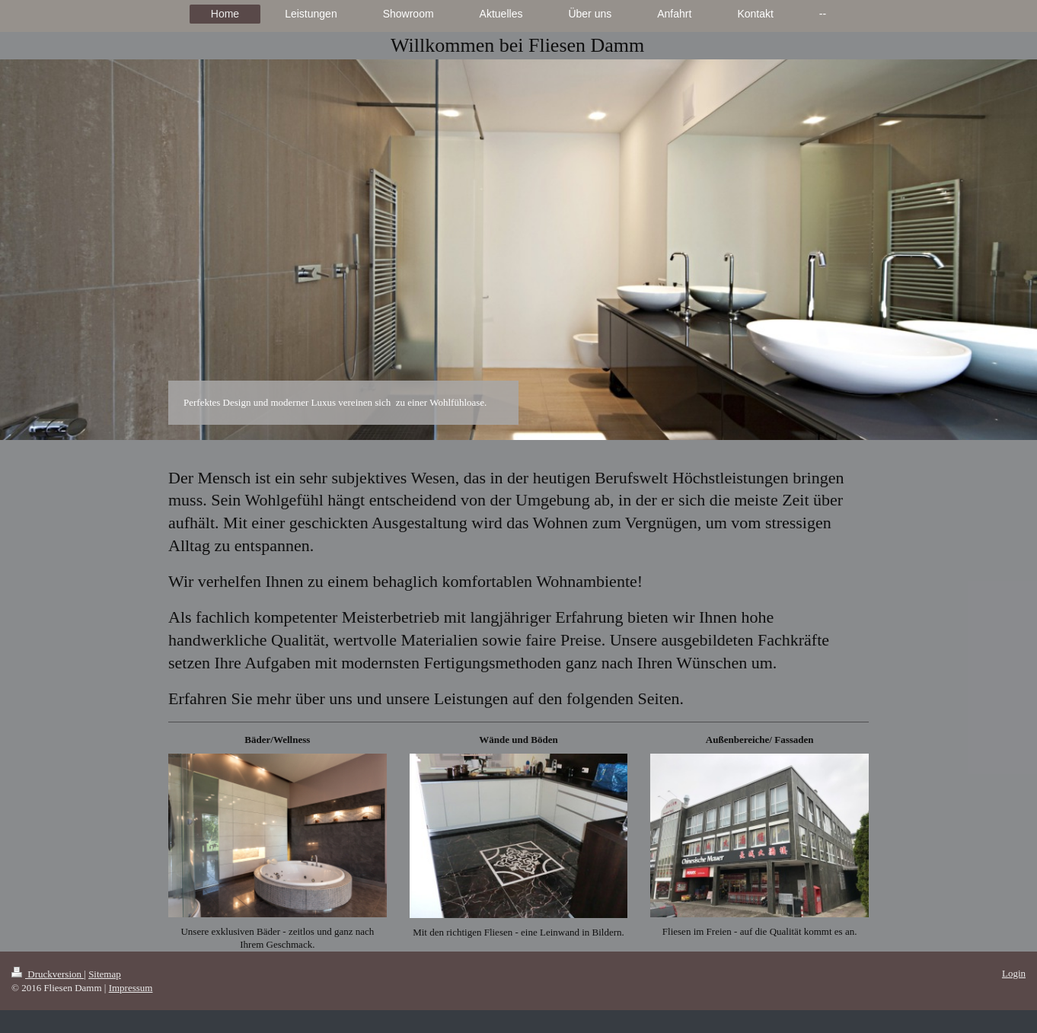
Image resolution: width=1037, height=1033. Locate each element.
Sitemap (104, 974)
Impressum (131, 987)
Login (1014, 973)
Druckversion (47, 974)
